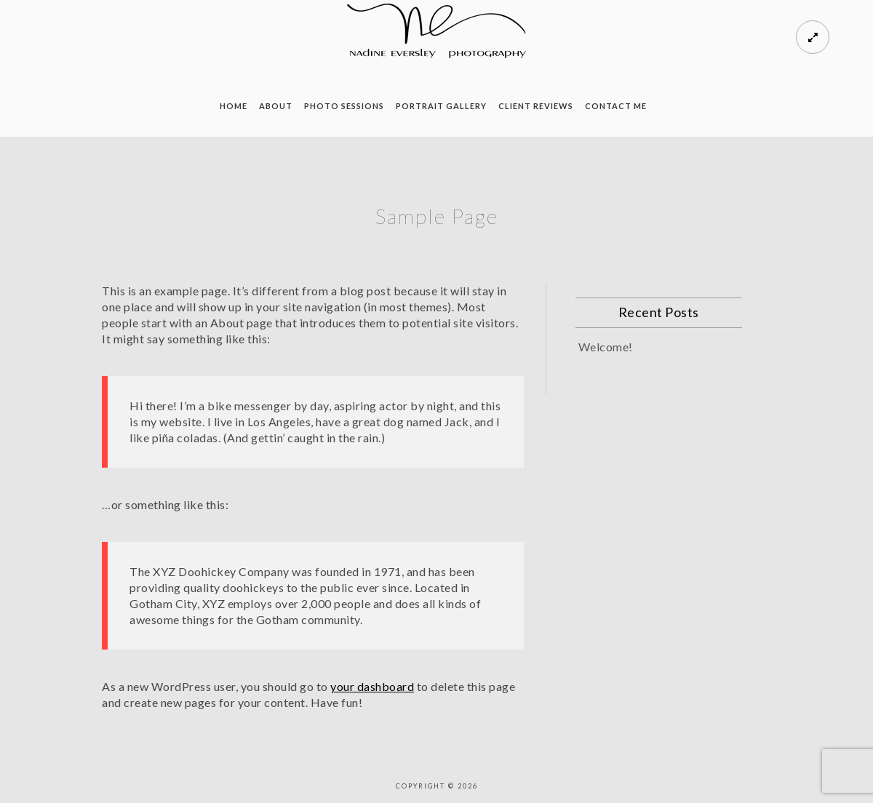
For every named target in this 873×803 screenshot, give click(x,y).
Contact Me (616, 106)
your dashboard (372, 686)
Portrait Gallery (441, 106)
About (275, 106)
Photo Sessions (344, 106)
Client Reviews (535, 106)
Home (233, 106)
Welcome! (605, 346)
